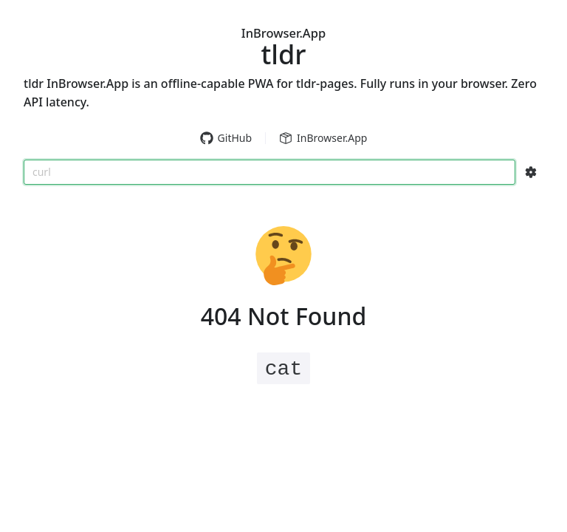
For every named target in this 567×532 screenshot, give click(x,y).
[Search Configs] (530, 172)
